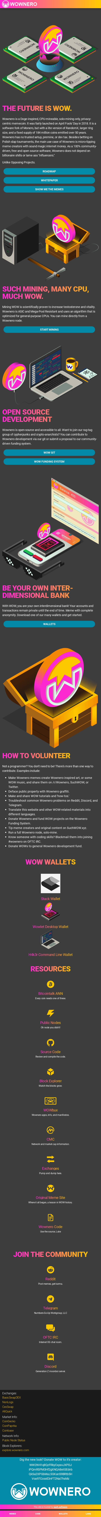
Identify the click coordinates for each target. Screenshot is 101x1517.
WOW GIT (49, 460)
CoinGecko (8, 1421)
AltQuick (7, 1411)
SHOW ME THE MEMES (49, 189)
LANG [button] (88, 1513)
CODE (37, 1513)
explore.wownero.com (15, 1450)
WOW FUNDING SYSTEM (49, 469)
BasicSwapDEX (11, 1397)
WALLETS (63, 1513)
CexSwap (8, 1407)
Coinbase (8, 1430)
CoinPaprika (9, 1426)
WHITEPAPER (49, 180)
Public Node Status (13, 1440)
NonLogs (7, 1402)
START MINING (49, 337)
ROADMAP (49, 171)
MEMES (12, 1513)
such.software (60, 1506)
